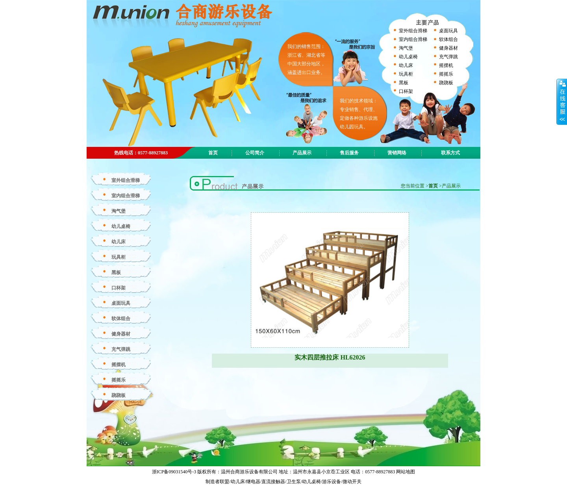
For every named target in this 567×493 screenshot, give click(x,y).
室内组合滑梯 (413, 39)
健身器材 (448, 48)
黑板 (403, 82)
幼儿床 (406, 65)
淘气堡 (406, 48)
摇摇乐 (446, 74)
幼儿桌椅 (408, 56)
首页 (433, 186)
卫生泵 (294, 481)
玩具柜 (406, 74)
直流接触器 (273, 481)
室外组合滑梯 (413, 30)
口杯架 (406, 91)
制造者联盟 (217, 481)
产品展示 (302, 153)
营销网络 (396, 153)
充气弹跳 (448, 56)
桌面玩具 (448, 30)
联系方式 (450, 153)
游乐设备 (331, 481)
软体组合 (448, 39)
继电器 (253, 481)
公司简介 (254, 153)
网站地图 (405, 471)
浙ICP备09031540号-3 (175, 471)
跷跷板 (446, 82)
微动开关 (352, 481)
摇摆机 (446, 65)
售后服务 (349, 153)
